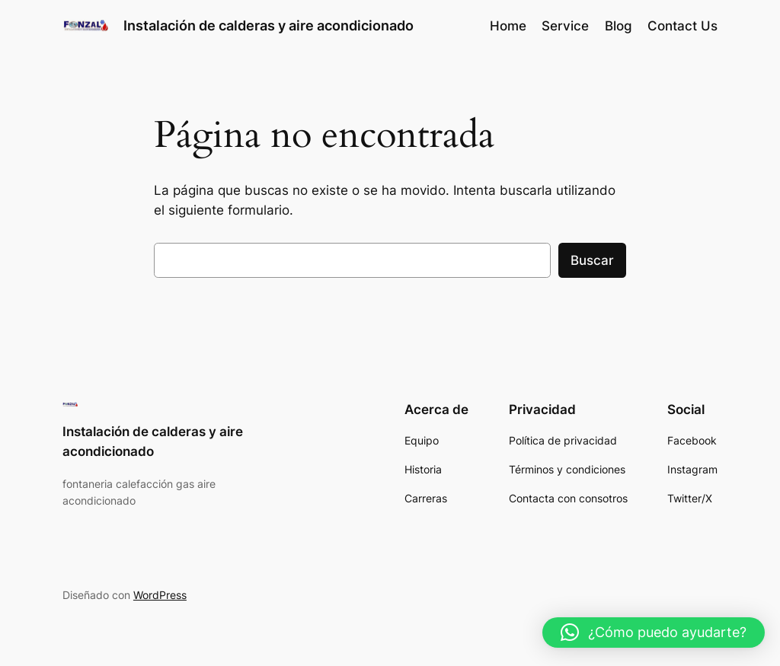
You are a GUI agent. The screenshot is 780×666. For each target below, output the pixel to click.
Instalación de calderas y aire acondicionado (268, 25)
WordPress (160, 594)
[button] (653, 632)
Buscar (592, 260)
